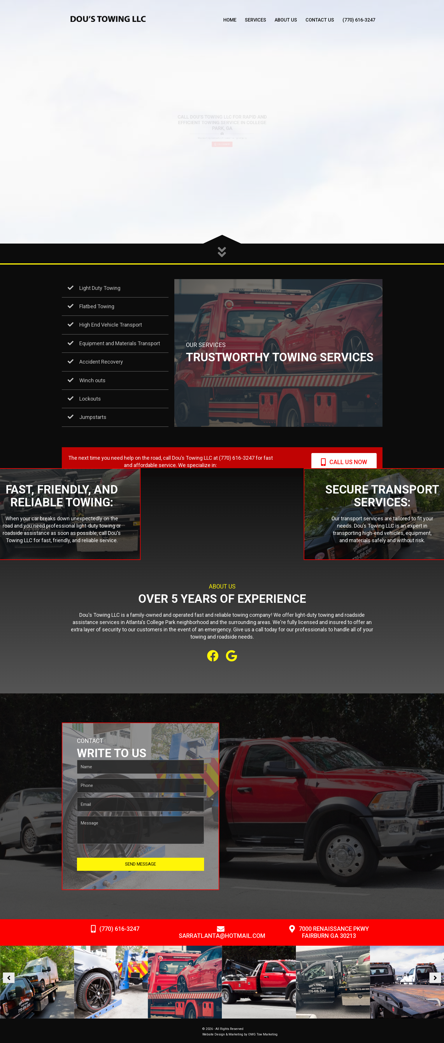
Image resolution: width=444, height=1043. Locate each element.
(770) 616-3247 (359, 20)
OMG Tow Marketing (263, 1034)
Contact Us (320, 20)
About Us (286, 20)
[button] (213, 656)
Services (255, 20)
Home (229, 20)
